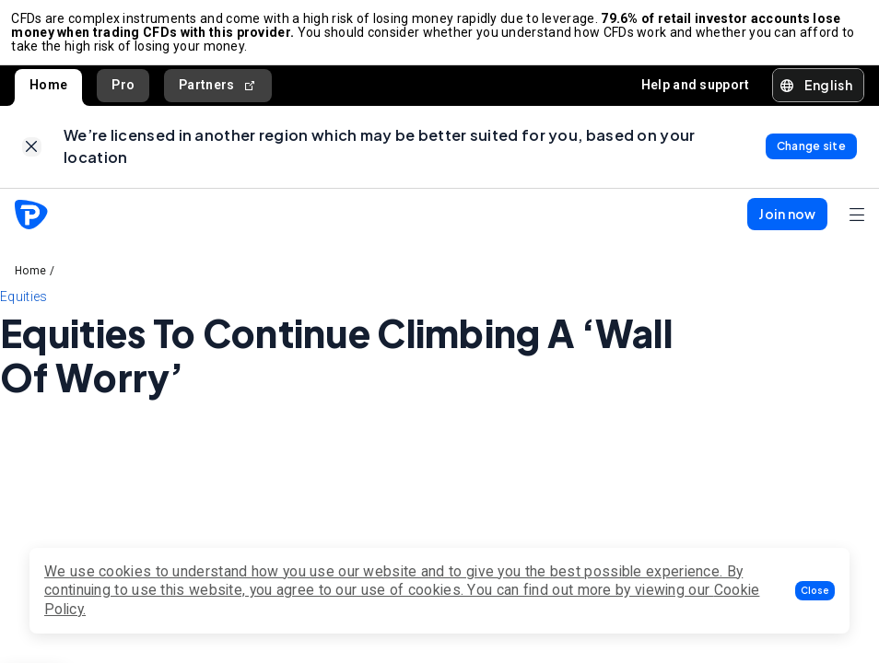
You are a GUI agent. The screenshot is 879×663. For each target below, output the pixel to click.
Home (48, 91)
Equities (23, 309)
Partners (218, 91)
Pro (123, 91)
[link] (31, 157)
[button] (815, 590)
